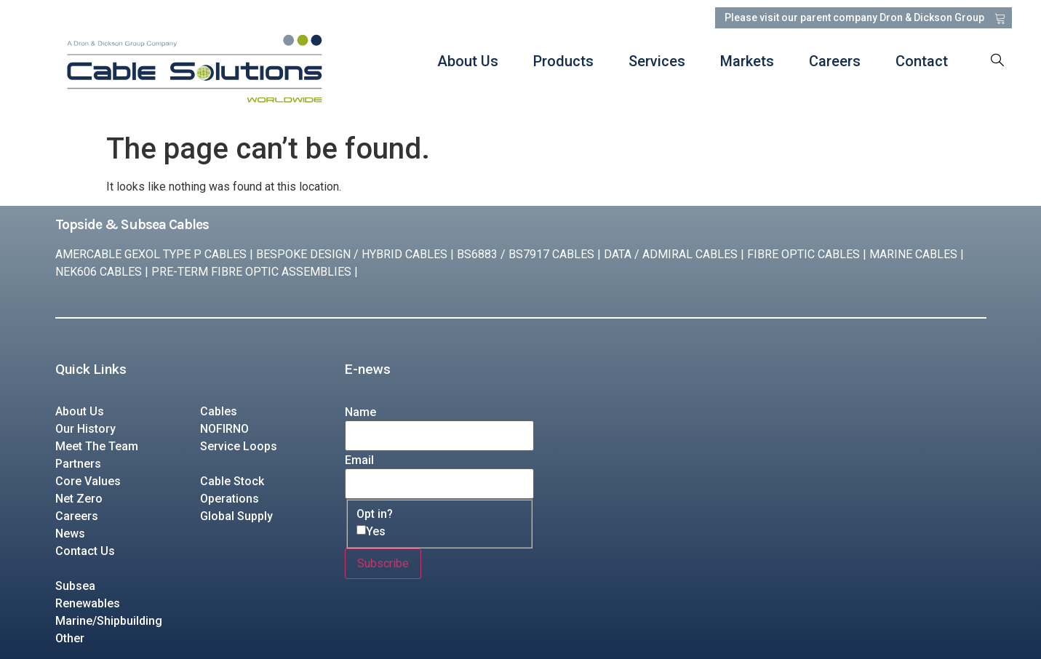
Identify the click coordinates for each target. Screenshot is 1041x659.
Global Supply (236, 516)
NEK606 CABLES (98, 272)
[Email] (439, 483)
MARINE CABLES (913, 254)
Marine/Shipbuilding (108, 621)
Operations (229, 499)
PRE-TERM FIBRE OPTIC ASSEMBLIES (251, 272)
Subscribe (383, 563)
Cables (218, 411)
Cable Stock (232, 481)
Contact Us (85, 551)
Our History (85, 429)
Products (563, 61)
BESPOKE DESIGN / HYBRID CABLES (351, 254)
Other (69, 638)
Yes (376, 532)
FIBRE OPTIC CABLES (803, 254)
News (70, 533)
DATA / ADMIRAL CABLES (671, 254)
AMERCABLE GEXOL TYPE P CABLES (151, 254)
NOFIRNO (224, 429)
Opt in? (374, 514)
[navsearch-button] (997, 61)
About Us (467, 61)
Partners (78, 464)
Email (359, 460)
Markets (746, 61)
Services (656, 61)
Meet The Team (96, 446)
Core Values (88, 481)
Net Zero (79, 499)
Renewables (87, 603)
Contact (921, 61)
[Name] (439, 435)
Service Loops (238, 446)
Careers (834, 61)
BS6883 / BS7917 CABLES (525, 254)
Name (360, 412)
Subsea (75, 586)
